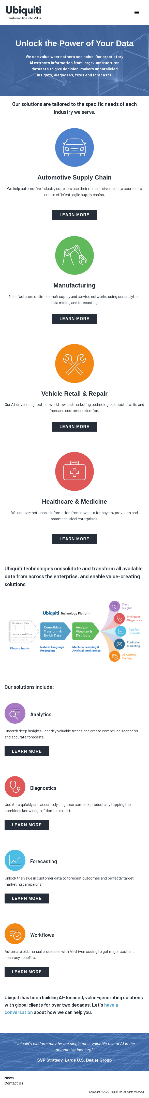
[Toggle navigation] (111, 12)
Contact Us (14, 1083)
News (9, 1078)
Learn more (74, 215)
